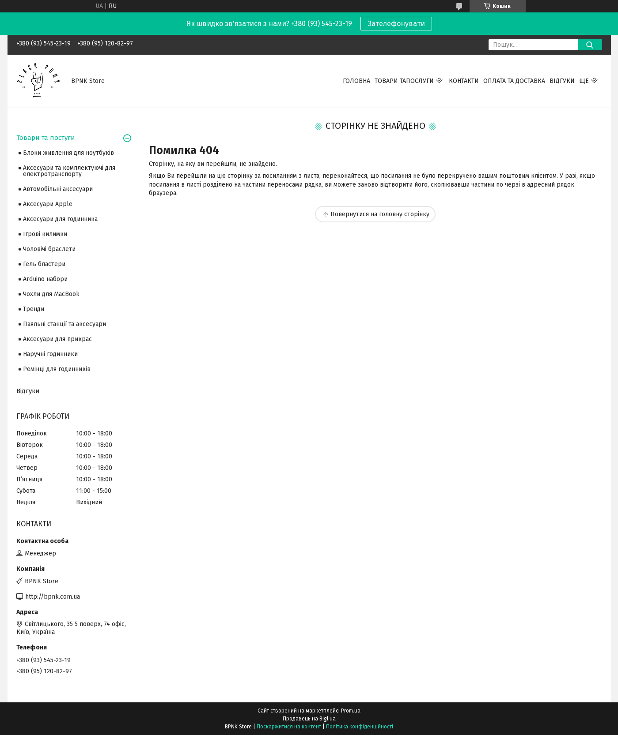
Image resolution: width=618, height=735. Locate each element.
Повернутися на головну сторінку (379, 214)
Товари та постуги (45, 138)
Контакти (464, 81)
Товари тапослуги (404, 81)
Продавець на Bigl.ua (309, 719)
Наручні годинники (50, 354)
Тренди (33, 309)
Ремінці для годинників (57, 369)
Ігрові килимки (45, 234)
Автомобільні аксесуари (58, 189)
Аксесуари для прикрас (57, 339)
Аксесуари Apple (47, 204)
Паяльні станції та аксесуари (64, 324)
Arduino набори (45, 279)
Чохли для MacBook (51, 294)
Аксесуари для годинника (60, 219)
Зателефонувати (396, 23)
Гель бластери (44, 264)
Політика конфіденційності (359, 727)
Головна (356, 81)
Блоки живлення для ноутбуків (68, 153)
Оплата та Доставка (514, 81)
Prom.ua (350, 711)
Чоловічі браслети (49, 249)
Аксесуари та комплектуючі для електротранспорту (69, 171)
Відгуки (562, 81)
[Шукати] (590, 44)
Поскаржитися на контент (289, 727)
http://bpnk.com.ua (52, 596)
